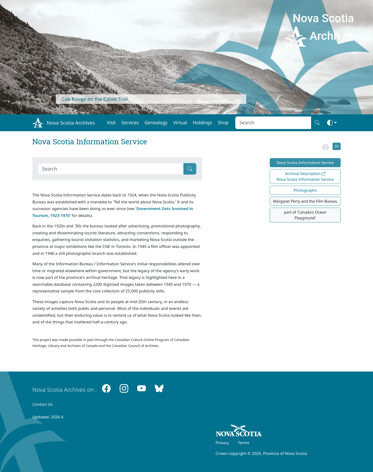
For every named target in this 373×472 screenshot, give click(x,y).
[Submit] (189, 169)
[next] (345, 57)
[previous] (28, 57)
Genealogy (155, 122)
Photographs (305, 190)
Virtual (180, 122)
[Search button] (317, 122)
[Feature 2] (186, 107)
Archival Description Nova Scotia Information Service (305, 176)
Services (130, 122)
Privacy (222, 442)
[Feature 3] (195, 107)
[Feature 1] (178, 107)
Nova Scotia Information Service (305, 162)
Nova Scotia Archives (71, 122)
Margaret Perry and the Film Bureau (305, 201)
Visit (111, 122)
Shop (223, 122)
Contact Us (42, 404)
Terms (243, 442)
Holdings (202, 122)
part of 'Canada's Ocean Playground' (305, 215)
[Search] (111, 169)
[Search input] (273, 122)
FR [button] (337, 146)
